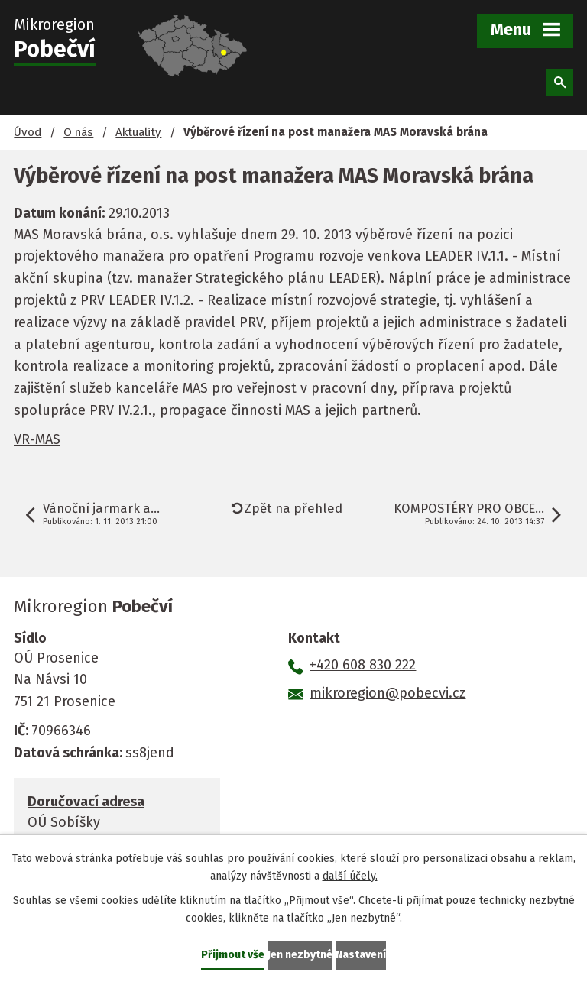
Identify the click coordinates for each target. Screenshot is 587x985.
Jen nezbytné (300, 954)
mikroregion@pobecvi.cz (387, 693)
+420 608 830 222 (363, 664)
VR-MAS (37, 439)
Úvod (27, 132)
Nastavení (361, 954)
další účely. (350, 876)
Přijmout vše (232, 954)
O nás (78, 132)
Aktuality (138, 132)
